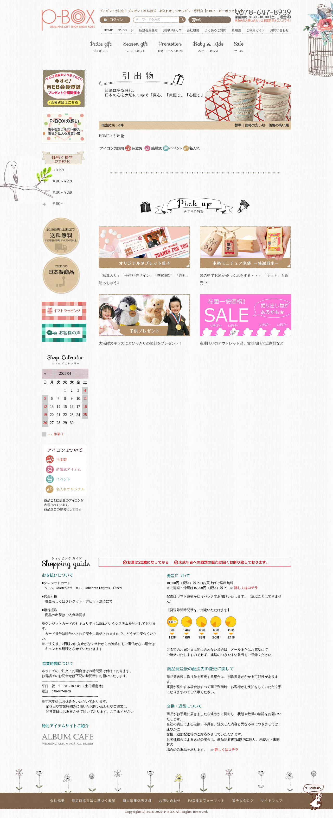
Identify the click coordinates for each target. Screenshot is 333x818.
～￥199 (52, 171)
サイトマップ (272, 800)
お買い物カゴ (172, 30)
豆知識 (236, 30)
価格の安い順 (255, 125)
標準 (238, 125)
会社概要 (193, 30)
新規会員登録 (148, 30)
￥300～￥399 (57, 193)
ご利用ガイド (255, 30)
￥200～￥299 (57, 182)
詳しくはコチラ (245, 588)
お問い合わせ (279, 30)
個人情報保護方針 (137, 800)
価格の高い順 (278, 125)
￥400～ (52, 204)
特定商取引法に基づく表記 (94, 800)
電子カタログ (243, 800)
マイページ (126, 30)
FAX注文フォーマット (206, 800)
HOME (108, 30)
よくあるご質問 (215, 30)
